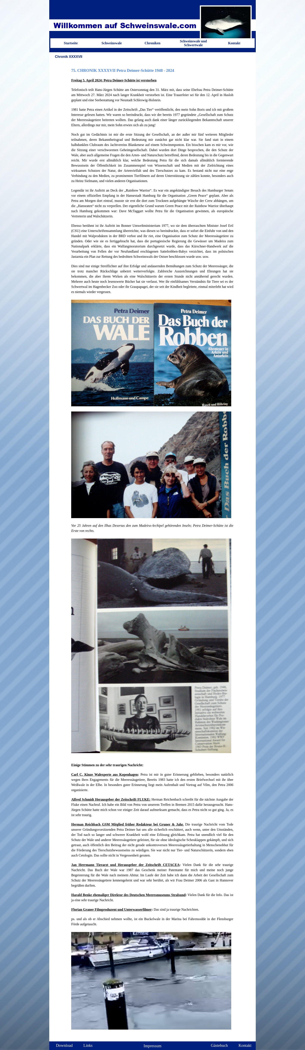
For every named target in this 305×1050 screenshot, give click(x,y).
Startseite (71, 43)
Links (88, 1045)
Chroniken (152, 43)
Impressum (153, 1046)
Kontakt (234, 43)
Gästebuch (219, 1045)
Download (64, 1045)
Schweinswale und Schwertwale (193, 43)
